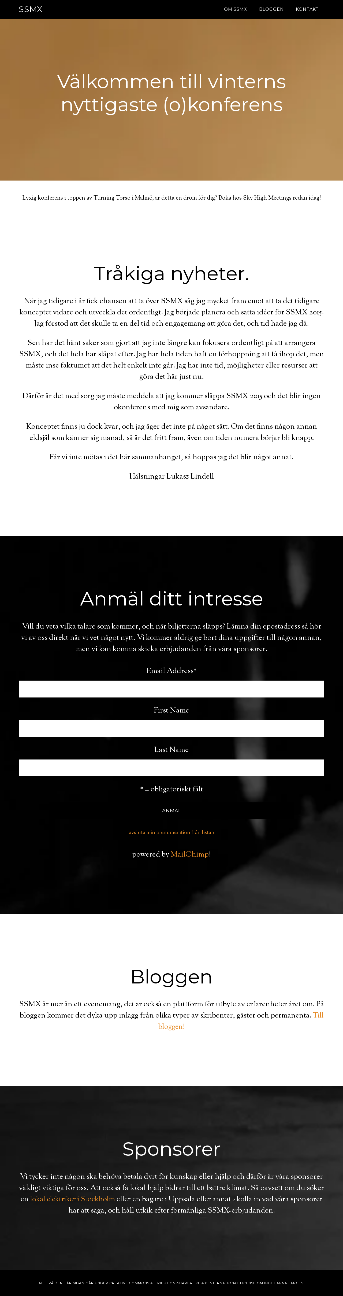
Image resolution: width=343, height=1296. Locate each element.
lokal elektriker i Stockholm (89, 1199)
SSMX (31, 9)
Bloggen (271, 9)
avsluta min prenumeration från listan (171, 833)
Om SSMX (235, 9)
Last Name (171, 750)
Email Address (172, 671)
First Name (171, 710)
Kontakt (307, 9)
